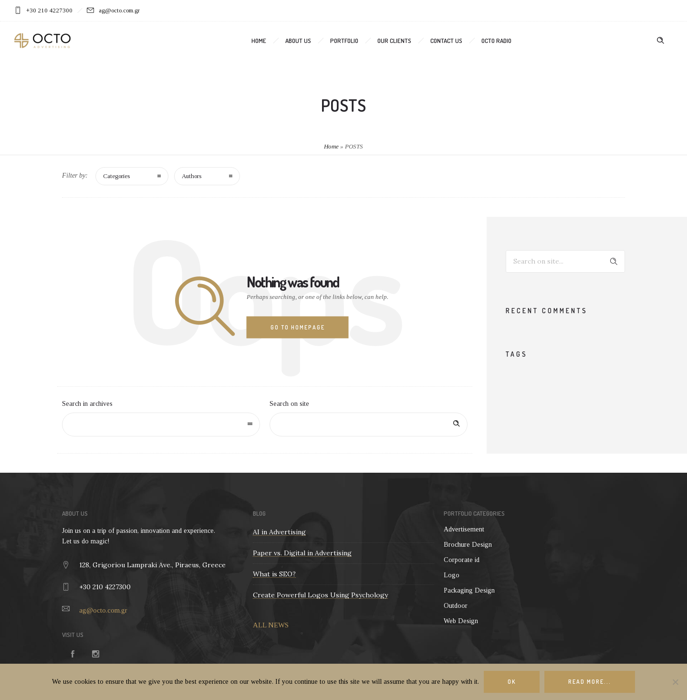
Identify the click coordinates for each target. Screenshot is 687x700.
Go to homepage (298, 327)
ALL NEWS (271, 625)
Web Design (461, 621)
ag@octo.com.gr (103, 610)
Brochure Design (468, 544)
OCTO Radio (496, 40)
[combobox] (161, 424)
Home (258, 40)
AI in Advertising (279, 532)
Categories (116, 176)
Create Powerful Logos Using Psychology (320, 595)
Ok (512, 681)
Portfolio (344, 40)
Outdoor (456, 605)
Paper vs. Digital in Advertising (302, 553)
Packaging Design (469, 590)
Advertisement (464, 529)
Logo (451, 575)
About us (298, 40)
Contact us (446, 40)
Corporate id (461, 559)
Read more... (589, 681)
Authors (191, 176)
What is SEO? (274, 574)
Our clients (394, 40)
